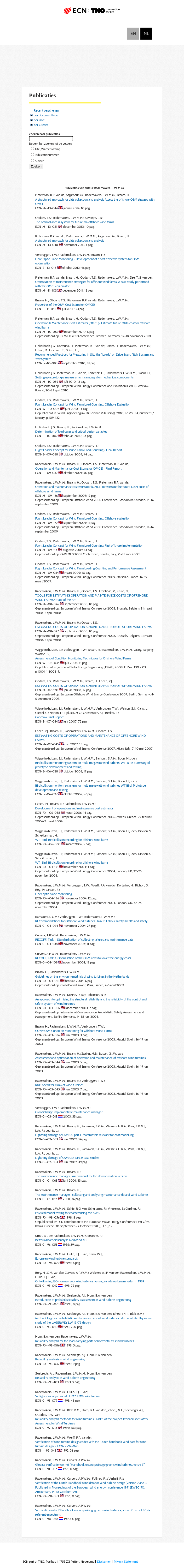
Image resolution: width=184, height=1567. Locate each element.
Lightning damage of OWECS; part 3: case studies (67, 1158)
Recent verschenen (46, 110)
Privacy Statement (126, 1561)
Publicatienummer (47, 155)
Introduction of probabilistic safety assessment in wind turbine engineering (83, 1300)
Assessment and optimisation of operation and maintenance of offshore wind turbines (90, 1058)
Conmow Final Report (49, 717)
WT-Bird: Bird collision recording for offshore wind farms (71, 840)
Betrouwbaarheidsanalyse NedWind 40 (60, 1240)
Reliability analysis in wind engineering (60, 1359)
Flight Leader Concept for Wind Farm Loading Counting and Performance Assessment (90, 568)
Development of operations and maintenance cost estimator (74, 808)
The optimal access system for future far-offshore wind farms (74, 222)
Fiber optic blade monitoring (53, 894)
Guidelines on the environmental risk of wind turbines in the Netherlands (82, 976)
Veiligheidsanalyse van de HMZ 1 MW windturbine (68, 1396)
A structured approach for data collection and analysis (69, 240)
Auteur (39, 161)
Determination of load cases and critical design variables (71, 431)
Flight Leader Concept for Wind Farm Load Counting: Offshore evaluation (82, 518)
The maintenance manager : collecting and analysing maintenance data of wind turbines (91, 1194)
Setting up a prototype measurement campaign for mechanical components (84, 377)
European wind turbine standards (56, 1258)
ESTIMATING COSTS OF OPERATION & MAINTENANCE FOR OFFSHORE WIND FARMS (93, 627)
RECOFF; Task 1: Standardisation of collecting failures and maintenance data (84, 939)
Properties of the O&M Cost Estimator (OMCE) (65, 304)
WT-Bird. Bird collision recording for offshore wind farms (71, 862)
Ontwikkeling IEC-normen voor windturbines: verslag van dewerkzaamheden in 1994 (89, 1281)
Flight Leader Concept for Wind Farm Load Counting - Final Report (78, 450)
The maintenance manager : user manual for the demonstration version (81, 1176)
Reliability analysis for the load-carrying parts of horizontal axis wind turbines (84, 1341)
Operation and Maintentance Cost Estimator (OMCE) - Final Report (78, 468)
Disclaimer (104, 1561)
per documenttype (46, 115)
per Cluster (41, 125)
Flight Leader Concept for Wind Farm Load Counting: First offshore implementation (89, 545)
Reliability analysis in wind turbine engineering (65, 1378)
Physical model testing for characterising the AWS (67, 1213)
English (133, 34)
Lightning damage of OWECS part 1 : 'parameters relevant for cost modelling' (84, 1135)
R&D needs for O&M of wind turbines (59, 1085)
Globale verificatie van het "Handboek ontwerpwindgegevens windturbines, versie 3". (90, 1464)
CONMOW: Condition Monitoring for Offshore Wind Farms (73, 1031)
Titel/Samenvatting (47, 149)
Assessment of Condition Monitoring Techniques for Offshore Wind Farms (83, 658)
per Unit (39, 120)
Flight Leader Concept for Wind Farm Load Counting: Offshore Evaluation (82, 404)
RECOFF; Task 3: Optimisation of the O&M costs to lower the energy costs (83, 958)
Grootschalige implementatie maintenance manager (69, 1112)
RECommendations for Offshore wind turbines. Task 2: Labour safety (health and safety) (91, 921)
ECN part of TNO (92, 12)
